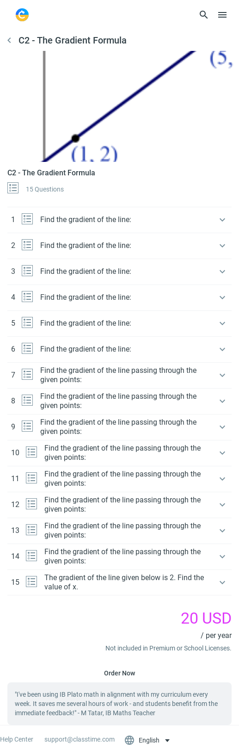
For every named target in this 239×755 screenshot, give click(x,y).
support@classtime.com (79, 739)
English (142, 740)
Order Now (119, 673)
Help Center (16, 739)
